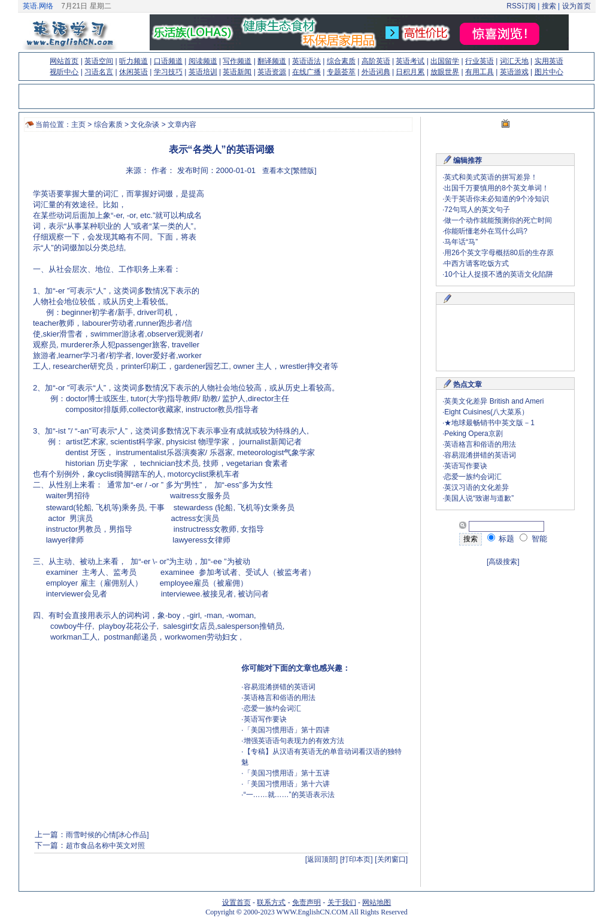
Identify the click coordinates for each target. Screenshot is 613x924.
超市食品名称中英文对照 (105, 845)
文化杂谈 (145, 124)
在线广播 (306, 72)
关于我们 (341, 902)
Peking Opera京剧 (473, 433)
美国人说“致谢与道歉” (479, 498)
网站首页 (64, 61)
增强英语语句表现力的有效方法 (294, 741)
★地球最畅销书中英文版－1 (489, 423)
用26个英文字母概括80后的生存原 (499, 253)
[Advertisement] (305, 272)
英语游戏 (514, 72)
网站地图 (376, 902)
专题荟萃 (341, 72)
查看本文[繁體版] (289, 170)
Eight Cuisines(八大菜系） (486, 412)
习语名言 (98, 72)
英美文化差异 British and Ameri (494, 401)
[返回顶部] (321, 859)
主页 (78, 124)
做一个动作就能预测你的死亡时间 (498, 220)
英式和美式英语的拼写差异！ (491, 177)
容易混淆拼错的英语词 (279, 687)
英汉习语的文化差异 (476, 487)
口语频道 (168, 61)
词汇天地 (514, 61)
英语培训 (203, 72)
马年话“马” (461, 242)
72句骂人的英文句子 (476, 209)
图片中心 (549, 72)
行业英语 (479, 61)
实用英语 (549, 61)
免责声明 (306, 902)
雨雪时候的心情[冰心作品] (107, 835)
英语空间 (98, 61)
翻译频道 (271, 61)
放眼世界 (444, 72)
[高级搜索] (503, 562)
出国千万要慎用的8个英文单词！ (496, 188)
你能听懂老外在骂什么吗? (485, 231)
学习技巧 (168, 72)
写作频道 (237, 61)
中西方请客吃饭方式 (476, 263)
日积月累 (410, 72)
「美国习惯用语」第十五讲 (287, 773)
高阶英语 (376, 61)
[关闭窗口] (391, 859)
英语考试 (410, 61)
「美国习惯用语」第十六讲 (287, 784)
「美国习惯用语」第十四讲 (287, 730)
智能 (533, 538)
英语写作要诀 (265, 719)
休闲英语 (133, 72)
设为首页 (576, 6)
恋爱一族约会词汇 (272, 708)
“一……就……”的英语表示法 (289, 794)
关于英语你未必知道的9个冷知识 (496, 199)
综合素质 (341, 61)
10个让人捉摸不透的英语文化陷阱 (498, 274)
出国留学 (444, 61)
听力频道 (133, 61)
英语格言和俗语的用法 (279, 697)
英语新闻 (237, 72)
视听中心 (64, 72)
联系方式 (271, 902)
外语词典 (376, 72)
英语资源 (271, 72)
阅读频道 (203, 61)
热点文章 (467, 384)
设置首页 (236, 902)
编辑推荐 (467, 160)
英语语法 (306, 61)
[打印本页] (356, 859)
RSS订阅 (521, 6)
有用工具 (479, 72)
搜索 (548, 6)
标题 (501, 538)
